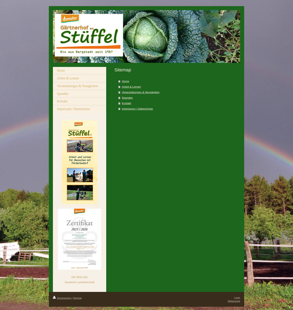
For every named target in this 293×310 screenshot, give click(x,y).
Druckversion (62, 298)
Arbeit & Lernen (131, 86)
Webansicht (234, 301)
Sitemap (77, 298)
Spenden (127, 97)
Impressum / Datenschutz (137, 108)
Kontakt (126, 103)
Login (237, 297)
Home (125, 81)
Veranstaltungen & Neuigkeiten (141, 92)
